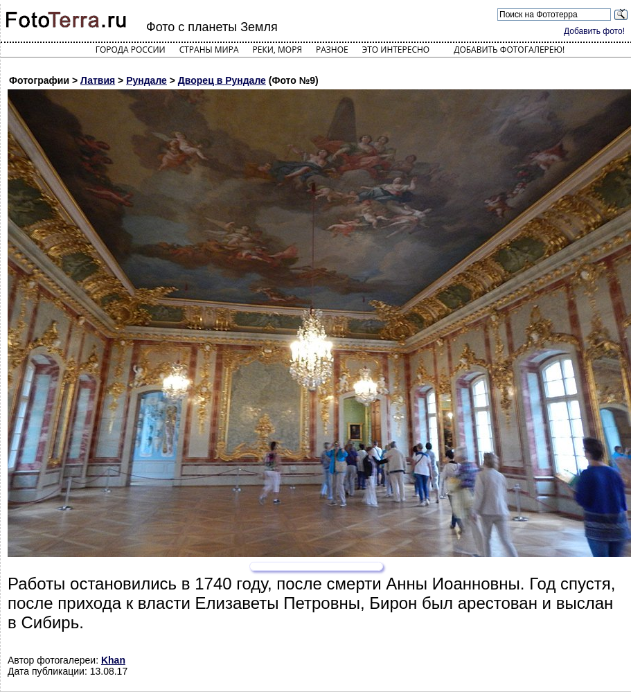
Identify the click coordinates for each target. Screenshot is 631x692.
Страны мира (209, 49)
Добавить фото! (594, 31)
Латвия (97, 80)
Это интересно (396, 49)
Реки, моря (277, 49)
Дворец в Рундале (222, 80)
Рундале (146, 80)
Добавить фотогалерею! (509, 49)
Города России (131, 49)
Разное (332, 49)
